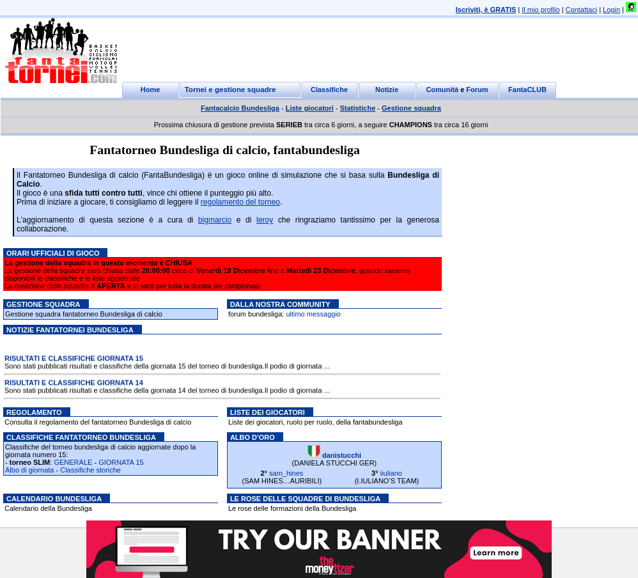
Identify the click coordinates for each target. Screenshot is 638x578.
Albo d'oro (252, 437)
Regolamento (34, 412)
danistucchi (341, 455)
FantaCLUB (527, 89)
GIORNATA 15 (121, 462)
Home (150, 89)
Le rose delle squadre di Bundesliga (305, 499)
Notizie (386, 89)
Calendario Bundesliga (54, 499)
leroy (264, 219)
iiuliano (391, 473)
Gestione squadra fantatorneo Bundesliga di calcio (83, 314)
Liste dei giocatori (267, 412)
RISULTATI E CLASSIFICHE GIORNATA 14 (73, 383)
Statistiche (358, 108)
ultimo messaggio (313, 314)
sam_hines (286, 473)
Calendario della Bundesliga (48, 508)
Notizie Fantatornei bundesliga (70, 330)
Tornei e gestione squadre (230, 89)
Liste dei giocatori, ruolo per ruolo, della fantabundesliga (315, 422)
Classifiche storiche (90, 470)
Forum (477, 89)
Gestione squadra (411, 108)
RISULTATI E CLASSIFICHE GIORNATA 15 (73, 359)
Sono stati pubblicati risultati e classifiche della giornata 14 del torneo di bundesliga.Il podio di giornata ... (167, 390)
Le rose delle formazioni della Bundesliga (292, 508)
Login (611, 9)
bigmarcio (214, 219)
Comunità (442, 89)
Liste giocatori (310, 108)
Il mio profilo (540, 9)
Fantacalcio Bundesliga (240, 108)
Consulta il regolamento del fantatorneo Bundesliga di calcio (97, 422)
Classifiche (329, 89)
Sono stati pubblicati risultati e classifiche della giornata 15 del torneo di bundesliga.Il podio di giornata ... (167, 366)
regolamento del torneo (240, 202)
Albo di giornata (29, 470)
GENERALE (73, 462)
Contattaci (582, 9)
